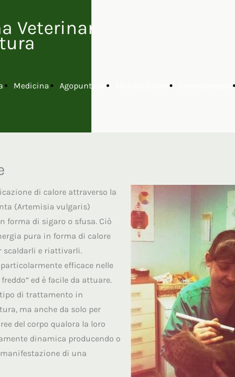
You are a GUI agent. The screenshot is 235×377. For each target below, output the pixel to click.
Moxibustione (141, 86)
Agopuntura (82, 86)
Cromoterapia (205, 86)
